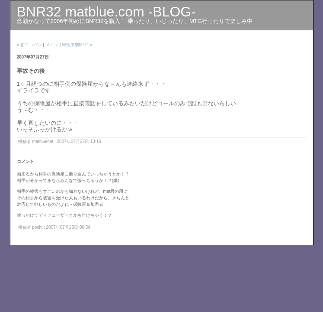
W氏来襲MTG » (77, 44)
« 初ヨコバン (29, 44)
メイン (51, 44)
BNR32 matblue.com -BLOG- (106, 12)
